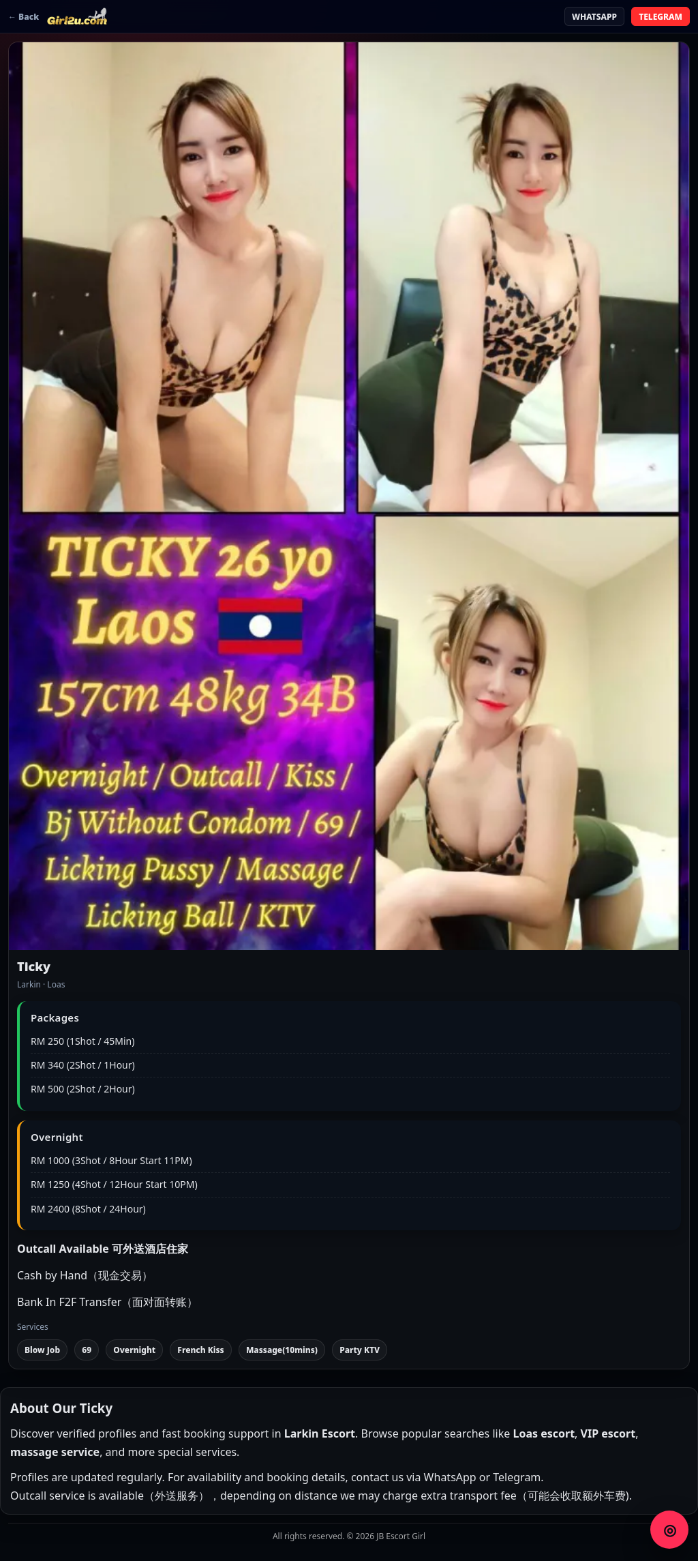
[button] (349, 496)
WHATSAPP (594, 17)
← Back (23, 17)
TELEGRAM (660, 17)
